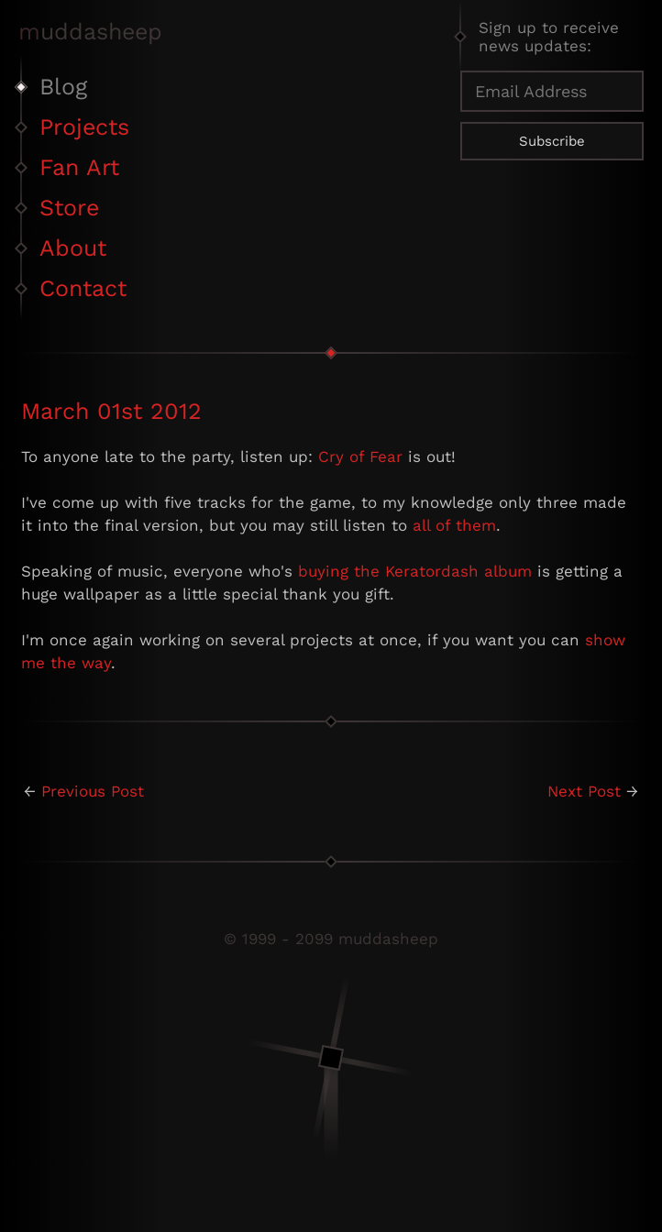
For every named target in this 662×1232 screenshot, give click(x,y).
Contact (83, 288)
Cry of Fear (360, 456)
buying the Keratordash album (415, 571)
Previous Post (92, 791)
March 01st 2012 (111, 411)
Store (69, 207)
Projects (84, 127)
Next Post (584, 791)
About (72, 248)
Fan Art (79, 167)
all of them (454, 525)
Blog (63, 86)
